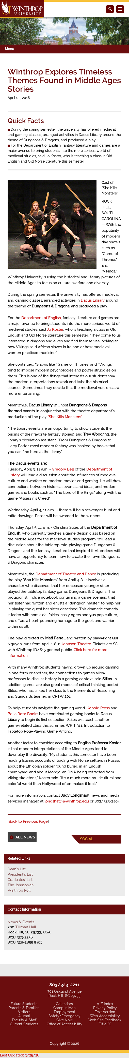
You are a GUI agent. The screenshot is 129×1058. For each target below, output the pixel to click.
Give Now (64, 1020)
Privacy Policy (105, 1008)
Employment (64, 1012)
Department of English (41, 318)
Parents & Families (24, 1008)
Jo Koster (55, 329)
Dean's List (17, 869)
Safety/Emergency (64, 1016)
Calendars (64, 1004)
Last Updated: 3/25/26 (19, 1055)
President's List (20, 874)
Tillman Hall (25, 927)
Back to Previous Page (28, 821)
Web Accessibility (105, 1016)
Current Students (24, 1024)
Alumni (24, 1016)
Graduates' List (20, 880)
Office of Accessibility (64, 1024)
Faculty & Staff (24, 1020)
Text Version (105, 1012)
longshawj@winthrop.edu (66, 801)
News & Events (21, 922)
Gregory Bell (63, 469)
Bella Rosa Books (23, 714)
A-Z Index (105, 1004)
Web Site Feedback (104, 1020)
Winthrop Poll (19, 890)
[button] (9, 25)
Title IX (105, 1024)
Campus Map (64, 1008)
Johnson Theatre (76, 644)
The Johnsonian (21, 885)
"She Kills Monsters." (65, 417)
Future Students (24, 1004)
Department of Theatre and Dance (66, 574)
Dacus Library (93, 300)
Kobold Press (98, 708)
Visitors (24, 1012)
